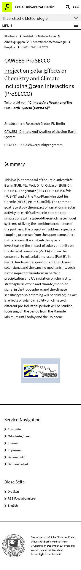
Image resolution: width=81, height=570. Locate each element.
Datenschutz (16, 457)
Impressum (15, 450)
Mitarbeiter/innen (19, 436)
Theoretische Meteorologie (49, 42)
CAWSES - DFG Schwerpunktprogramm (33, 144)
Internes (13, 443)
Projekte (9, 47)
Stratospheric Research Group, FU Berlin (34, 123)
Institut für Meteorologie (39, 36)
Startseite (10, 36)
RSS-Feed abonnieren (22, 498)
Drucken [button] (13, 491)
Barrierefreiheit (18, 464)
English (13, 505)
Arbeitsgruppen (14, 42)
